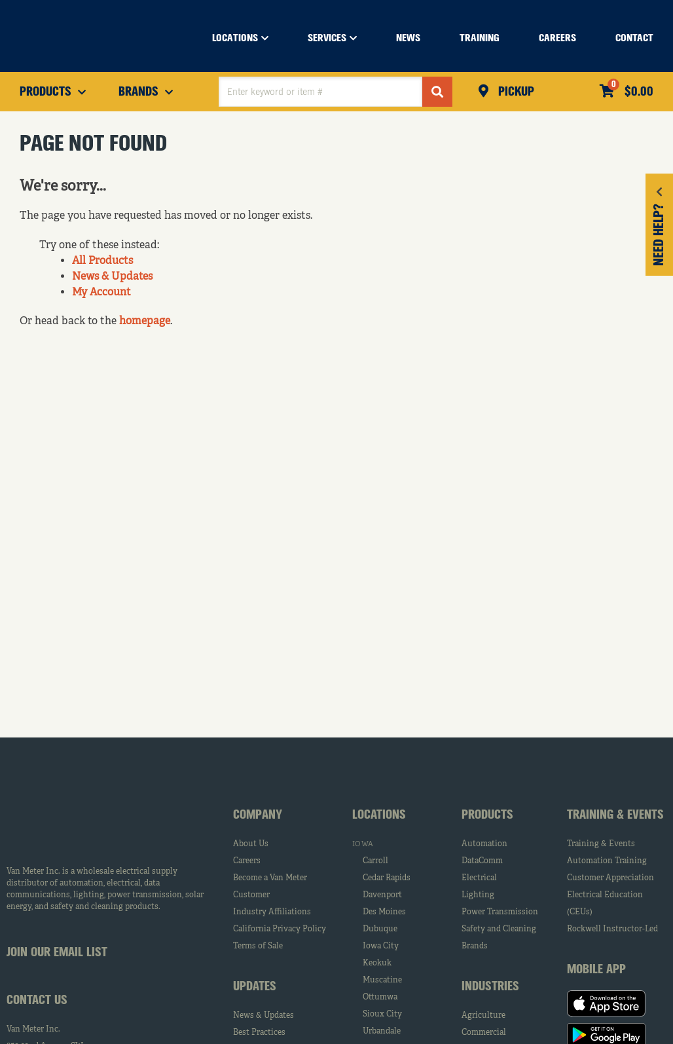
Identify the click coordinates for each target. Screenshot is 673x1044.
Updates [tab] (254, 987)
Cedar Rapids (386, 878)
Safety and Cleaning (499, 929)
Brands (475, 946)
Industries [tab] (490, 987)
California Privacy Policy (279, 929)
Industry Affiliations (272, 912)
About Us (250, 844)
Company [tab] (257, 815)
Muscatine (382, 980)
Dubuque (380, 929)
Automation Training (607, 861)
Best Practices (259, 1033)
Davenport (382, 895)
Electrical (479, 878)
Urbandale (382, 1031)
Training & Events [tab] (615, 815)
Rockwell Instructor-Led (612, 929)
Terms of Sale (258, 946)
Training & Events (601, 844)
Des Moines (384, 912)
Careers (247, 861)
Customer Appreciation (610, 878)
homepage (144, 321)
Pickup (514, 92)
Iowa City (381, 946)
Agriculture (483, 1016)
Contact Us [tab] (37, 1000)
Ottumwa (380, 997)
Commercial (484, 1033)
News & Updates (112, 277)
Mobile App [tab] (596, 970)
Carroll (375, 861)
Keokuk (377, 963)
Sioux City (382, 1014)
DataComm (482, 861)
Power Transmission (500, 912)
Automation (484, 844)
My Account (101, 293)
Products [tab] (487, 815)
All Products (102, 261)
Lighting (478, 895)
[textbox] (320, 92)
